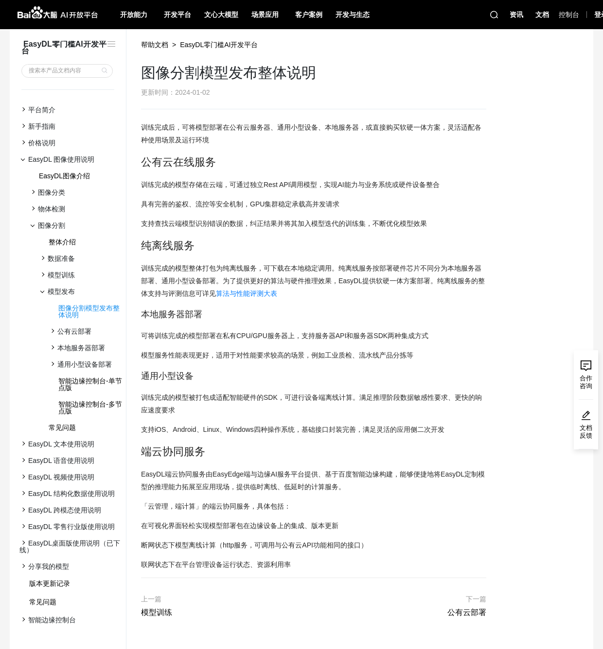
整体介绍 (62, 242)
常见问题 (62, 427)
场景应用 (265, 14)
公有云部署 (466, 612)
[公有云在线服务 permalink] (136, 162)
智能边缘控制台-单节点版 (90, 384)
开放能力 (133, 14)
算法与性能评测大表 (246, 293)
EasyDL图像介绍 (64, 176)
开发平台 (177, 14)
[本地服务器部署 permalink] (136, 315)
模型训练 (156, 612)
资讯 (516, 14)
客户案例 (308, 14)
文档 (542, 14)
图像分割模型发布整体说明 (89, 311)
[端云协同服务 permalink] (136, 452)
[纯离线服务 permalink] (136, 246)
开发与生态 (353, 14)
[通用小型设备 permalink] (136, 376)
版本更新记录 (49, 583)
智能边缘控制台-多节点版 (90, 407)
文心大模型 (221, 14)
